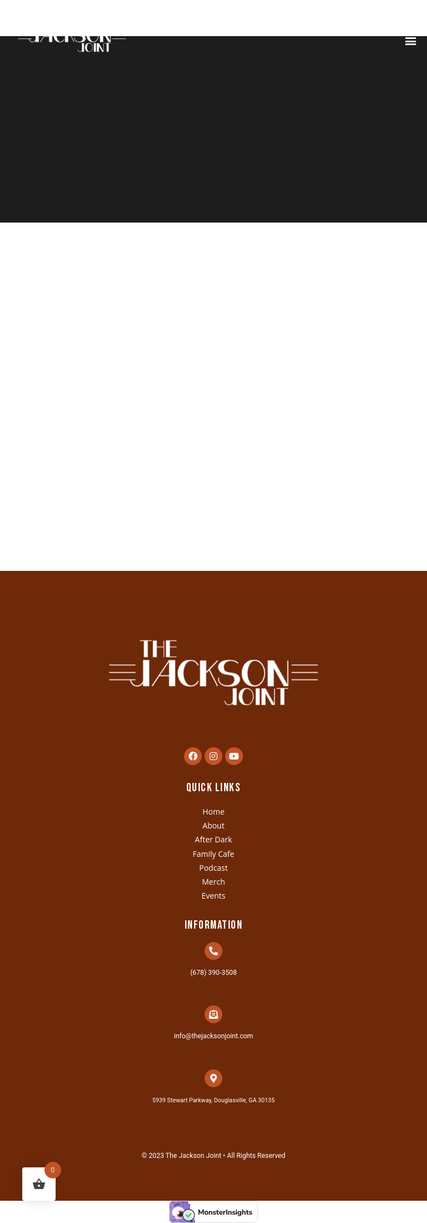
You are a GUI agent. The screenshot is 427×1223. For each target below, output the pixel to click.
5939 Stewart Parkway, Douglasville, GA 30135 (213, 1100)
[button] (410, 39)
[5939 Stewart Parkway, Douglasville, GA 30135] (213, 1078)
